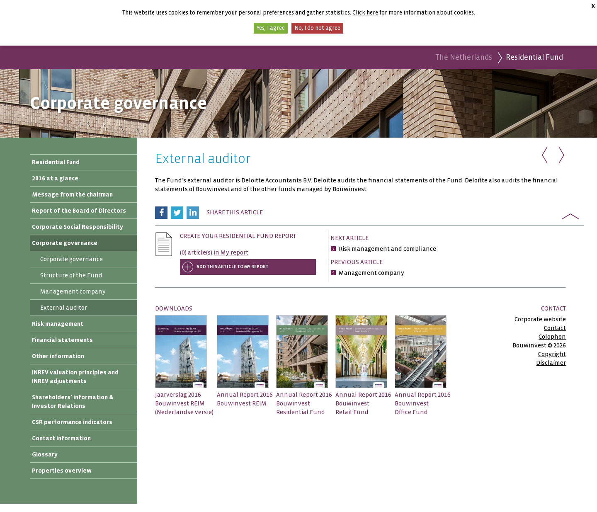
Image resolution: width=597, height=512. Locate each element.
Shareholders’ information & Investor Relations (72, 401)
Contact (555, 328)
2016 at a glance (55, 178)
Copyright (552, 354)
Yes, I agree (271, 28)
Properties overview (62, 470)
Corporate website (540, 319)
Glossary (45, 454)
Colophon (552, 336)
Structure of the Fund (71, 275)
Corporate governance (64, 243)
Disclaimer (551, 362)
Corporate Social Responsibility (77, 226)
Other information (58, 356)
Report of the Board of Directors (79, 210)
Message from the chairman (72, 194)
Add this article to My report (233, 266)
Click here (365, 13)
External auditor (63, 307)
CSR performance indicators (72, 422)
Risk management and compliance (387, 248)
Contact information (61, 438)
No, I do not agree (317, 28)
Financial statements (62, 340)
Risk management (57, 323)
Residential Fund (56, 162)
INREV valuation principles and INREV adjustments (75, 376)
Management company (73, 291)
